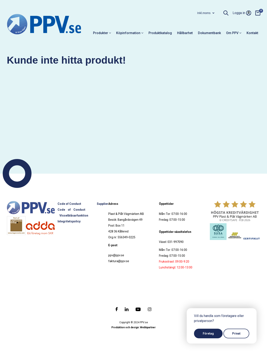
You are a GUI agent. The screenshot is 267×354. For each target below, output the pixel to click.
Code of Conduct (69, 203)
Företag (208, 333)
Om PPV (233, 33)
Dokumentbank (209, 33)
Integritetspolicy (69, 221)
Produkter (102, 33)
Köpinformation (129, 33)
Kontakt (252, 33)
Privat (236, 333)
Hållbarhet (185, 33)
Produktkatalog (160, 33)
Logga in (242, 12)
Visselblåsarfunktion (73, 215)
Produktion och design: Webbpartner (133, 327)
